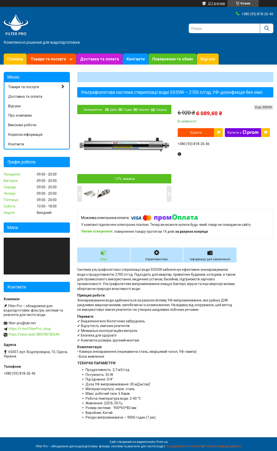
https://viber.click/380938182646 (34, 334)
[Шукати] (266, 28)
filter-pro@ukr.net (22, 323)
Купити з (243, 132)
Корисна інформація (25, 134)
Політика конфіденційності (222, 446)
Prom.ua (162, 442)
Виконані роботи (22, 125)
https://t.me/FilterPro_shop (30, 329)
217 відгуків (216, 3)
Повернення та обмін (172, 59)
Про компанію (20, 115)
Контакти (135, 59)
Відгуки (208, 59)
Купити (196, 133)
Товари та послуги (48, 59)
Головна (15, 59)
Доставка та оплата (99, 59)
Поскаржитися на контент (184, 446)
